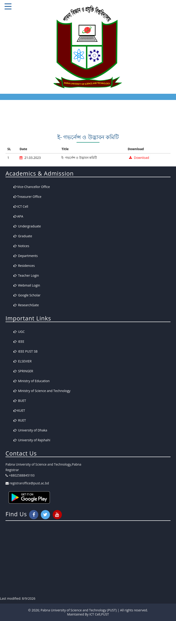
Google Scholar (27, 295)
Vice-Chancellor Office (32, 187)
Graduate (23, 236)
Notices (21, 246)
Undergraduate (27, 226)
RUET (20, 420)
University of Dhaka (30, 430)
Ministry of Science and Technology (42, 391)
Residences (24, 265)
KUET (19, 410)
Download (139, 157)
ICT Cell (21, 206)
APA (18, 216)
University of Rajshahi (32, 440)
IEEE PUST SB (26, 351)
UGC (19, 331)
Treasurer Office (27, 196)
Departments (26, 256)
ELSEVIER (23, 361)
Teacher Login (26, 275)
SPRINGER (23, 371)
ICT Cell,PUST (99, 614)
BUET (20, 400)
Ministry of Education (32, 381)
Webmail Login (27, 285)
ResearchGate (26, 305)
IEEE (19, 341)
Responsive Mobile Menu (8, 6)
